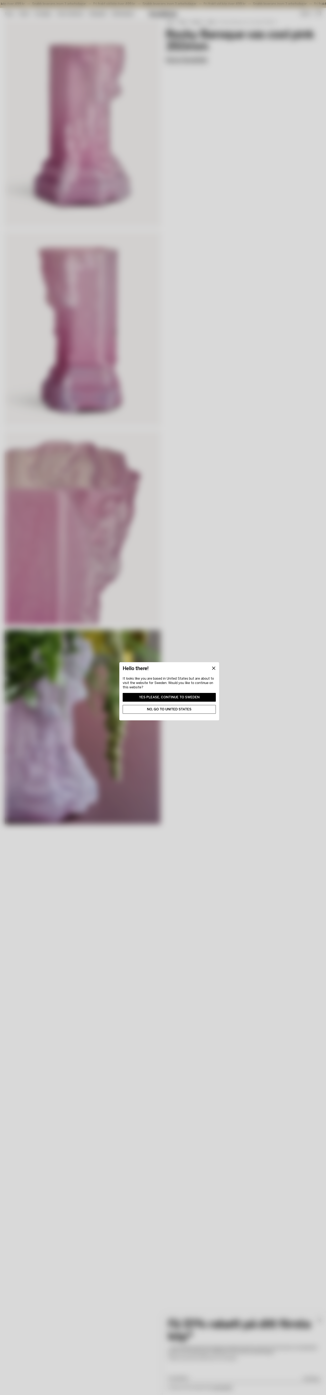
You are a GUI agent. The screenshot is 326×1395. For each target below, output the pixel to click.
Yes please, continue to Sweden (169, 697)
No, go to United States (169, 709)
